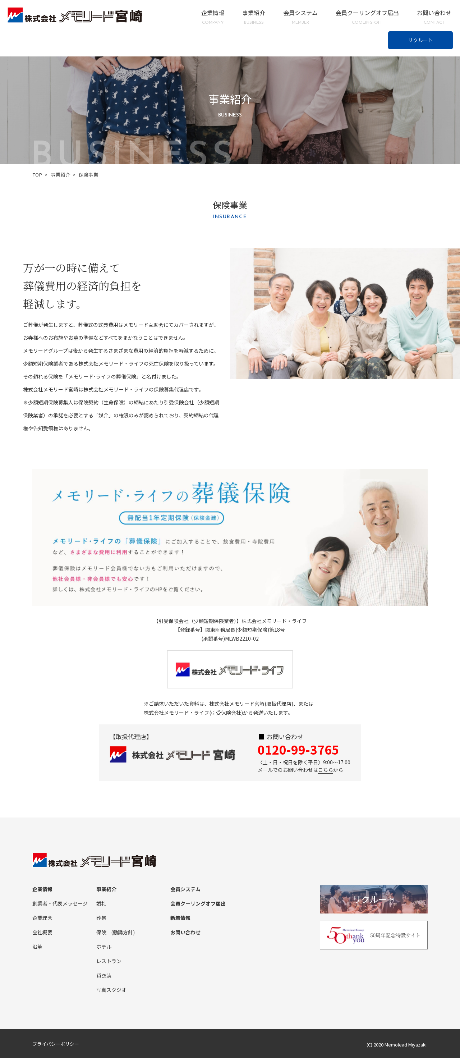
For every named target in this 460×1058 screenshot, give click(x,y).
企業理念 (42, 917)
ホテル (103, 946)
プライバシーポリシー (55, 1043)
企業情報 (212, 17)
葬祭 (101, 917)
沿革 (37, 946)
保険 (101, 932)
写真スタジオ (111, 989)
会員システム (300, 17)
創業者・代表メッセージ (60, 903)
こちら (325, 769)
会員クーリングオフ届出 (367, 17)
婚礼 (101, 903)
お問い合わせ (434, 17)
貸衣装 (103, 975)
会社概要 (42, 932)
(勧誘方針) (123, 932)
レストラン (108, 961)
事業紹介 (253, 17)
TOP (37, 174)
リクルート (420, 39)
